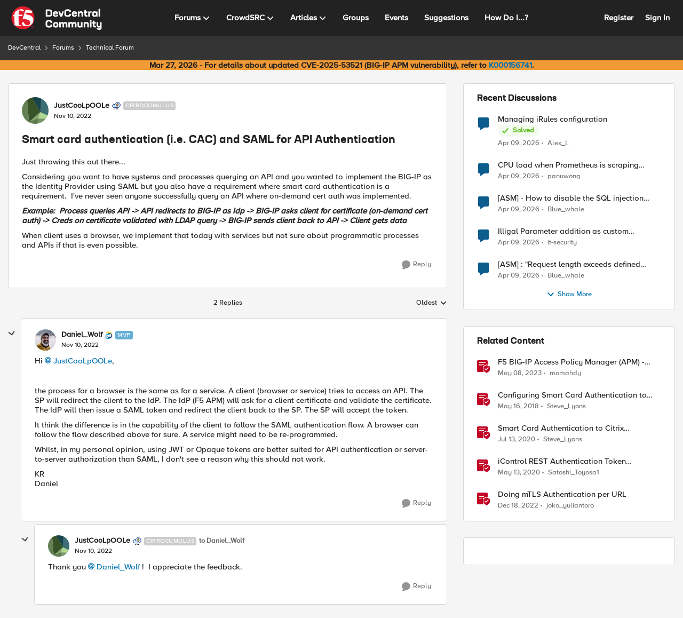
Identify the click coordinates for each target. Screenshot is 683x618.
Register (618, 17)
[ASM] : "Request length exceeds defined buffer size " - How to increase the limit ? (569, 264)
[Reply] (416, 265)
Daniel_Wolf (118, 567)
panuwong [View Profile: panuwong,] (564, 176)
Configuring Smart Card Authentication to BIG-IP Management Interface (572, 395)
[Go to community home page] (56, 18)
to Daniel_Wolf (221, 541)
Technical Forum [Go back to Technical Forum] (110, 48)
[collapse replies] (11, 333)
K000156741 (510, 65)
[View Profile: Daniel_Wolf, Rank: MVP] (45, 340)
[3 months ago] (518, 143)
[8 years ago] (518, 406)
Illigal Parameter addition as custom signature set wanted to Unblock (563, 231)
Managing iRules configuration (552, 119)
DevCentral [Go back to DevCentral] (24, 48)
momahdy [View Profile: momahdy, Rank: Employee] (565, 373)
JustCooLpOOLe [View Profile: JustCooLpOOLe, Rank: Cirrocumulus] (81, 105)
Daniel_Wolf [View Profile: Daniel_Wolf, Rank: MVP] (81, 334)
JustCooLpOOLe (82, 361)
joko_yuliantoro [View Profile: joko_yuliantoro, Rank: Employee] (570, 506)
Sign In (657, 17)
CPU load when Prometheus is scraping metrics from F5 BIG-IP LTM (568, 165)
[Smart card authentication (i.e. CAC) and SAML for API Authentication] (80, 345)
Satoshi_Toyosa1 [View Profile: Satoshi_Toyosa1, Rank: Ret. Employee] (573, 473)
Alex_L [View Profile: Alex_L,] (558, 143)
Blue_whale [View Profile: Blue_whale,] (565, 209)
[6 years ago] (516, 439)
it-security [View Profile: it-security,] (562, 243)
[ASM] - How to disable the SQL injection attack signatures (571, 198)
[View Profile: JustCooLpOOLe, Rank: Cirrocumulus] (35, 110)
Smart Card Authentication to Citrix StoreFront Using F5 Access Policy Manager (576, 428)
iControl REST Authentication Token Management (562, 461)
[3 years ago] (520, 373)
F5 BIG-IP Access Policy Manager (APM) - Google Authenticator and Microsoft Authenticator (571, 362)
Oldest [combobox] (431, 303)
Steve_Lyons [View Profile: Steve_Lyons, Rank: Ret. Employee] (566, 406)
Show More (569, 294)
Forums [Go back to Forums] (63, 48)
